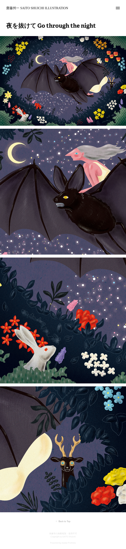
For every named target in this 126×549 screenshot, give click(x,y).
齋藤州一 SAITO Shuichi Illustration (37, 8)
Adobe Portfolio (69, 542)
